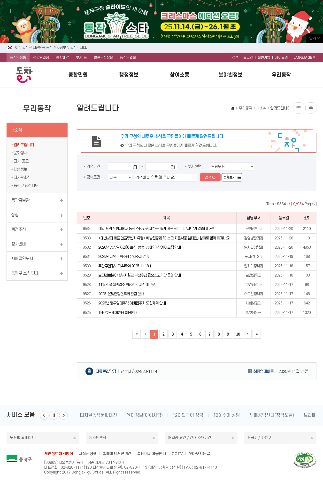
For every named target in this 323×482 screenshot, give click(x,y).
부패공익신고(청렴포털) (272, 415)
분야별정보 (230, 74)
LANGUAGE (302, 57)
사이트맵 (281, 57)
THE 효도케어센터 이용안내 (117, 312)
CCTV (177, 453)
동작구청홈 (18, 57)
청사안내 (18, 244)
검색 (235, 57)
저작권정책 (88, 453)
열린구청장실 (103, 57)
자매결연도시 (22, 258)
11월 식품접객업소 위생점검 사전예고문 (126, 284)
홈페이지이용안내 (151, 453)
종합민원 (78, 74)
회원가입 (264, 57)
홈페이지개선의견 (116, 453)
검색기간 (93, 166)
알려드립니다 (24, 144)
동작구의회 (128, 57)
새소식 (16, 130)
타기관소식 (22, 177)
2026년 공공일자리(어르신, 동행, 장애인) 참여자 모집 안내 (139, 247)
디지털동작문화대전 (98, 415)
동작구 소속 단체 (24, 273)
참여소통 (179, 74)
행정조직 (18, 229)
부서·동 (81, 57)
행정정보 (128, 74)
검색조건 (93, 177)
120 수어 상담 (226, 415)
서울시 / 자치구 (259, 437)
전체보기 (229, 177)
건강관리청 (41, 57)
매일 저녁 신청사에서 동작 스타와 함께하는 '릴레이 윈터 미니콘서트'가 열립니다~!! (156, 228)
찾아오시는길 (199, 453)
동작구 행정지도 (26, 185)
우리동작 (281, 74)
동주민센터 (97, 437)
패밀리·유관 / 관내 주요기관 (189, 437)
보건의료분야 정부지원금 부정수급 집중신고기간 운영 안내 (139, 275)
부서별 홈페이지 (22, 437)
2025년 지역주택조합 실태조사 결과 (123, 256)
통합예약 (62, 57)
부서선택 (194, 166)
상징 (14, 215)
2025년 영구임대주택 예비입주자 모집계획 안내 (132, 303)
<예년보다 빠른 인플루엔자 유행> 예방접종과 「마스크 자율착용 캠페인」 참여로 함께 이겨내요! (164, 238)
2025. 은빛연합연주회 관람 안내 (121, 294)
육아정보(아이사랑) (145, 415)
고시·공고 (21, 161)
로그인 (248, 57)
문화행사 (20, 152)
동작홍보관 (20, 200)
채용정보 (20, 169)
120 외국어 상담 (187, 415)
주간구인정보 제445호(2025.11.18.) (124, 266)
